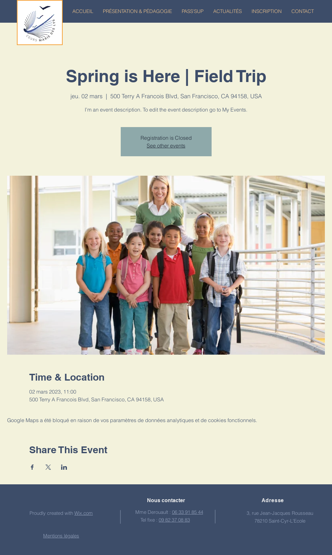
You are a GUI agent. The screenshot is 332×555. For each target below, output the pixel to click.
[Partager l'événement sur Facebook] (32, 467)
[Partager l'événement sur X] (48, 467)
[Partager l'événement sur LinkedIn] (64, 467)
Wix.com (83, 513)
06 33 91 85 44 (187, 512)
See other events (166, 145)
